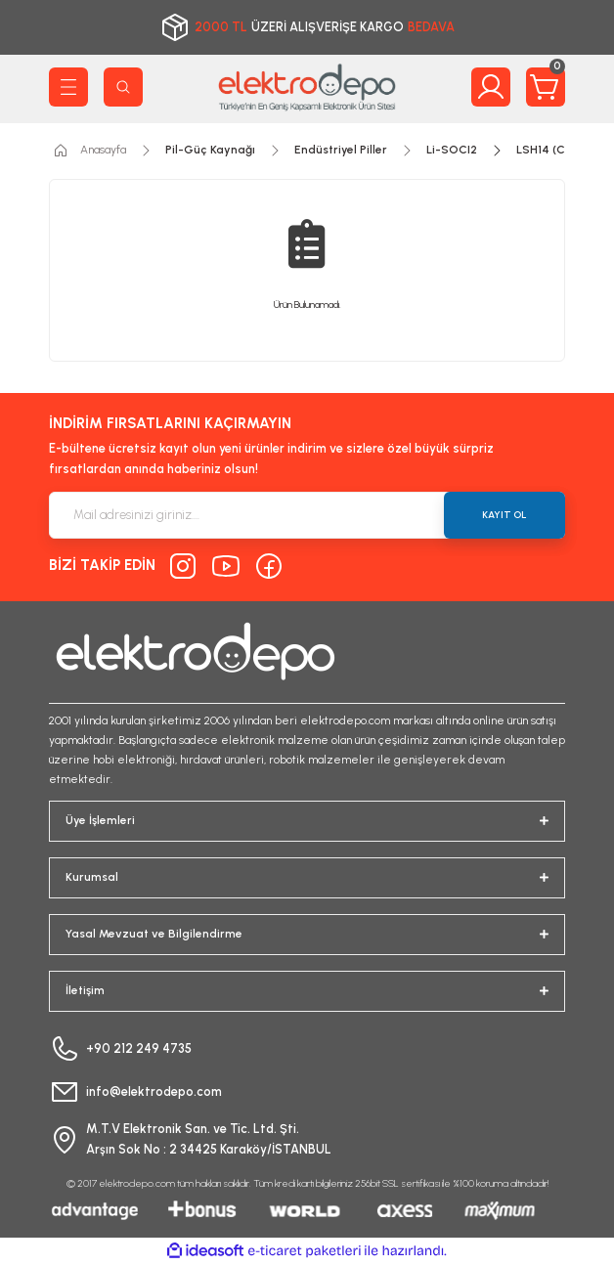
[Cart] (545, 87)
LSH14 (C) (543, 149)
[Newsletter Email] (307, 515)
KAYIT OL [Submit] (504, 514)
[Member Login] (490, 87)
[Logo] (307, 87)
